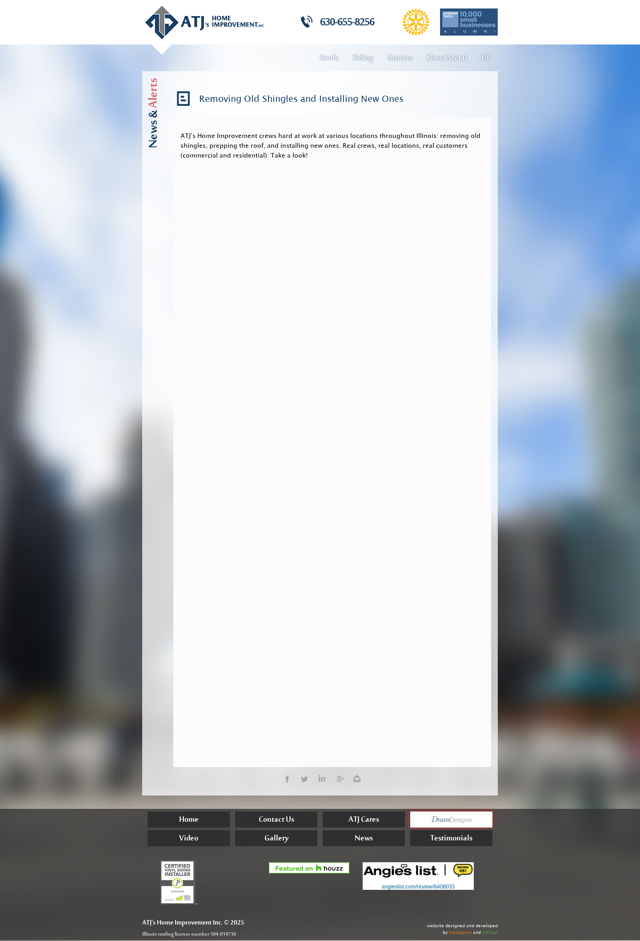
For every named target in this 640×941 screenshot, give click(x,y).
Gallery (276, 839)
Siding (362, 58)
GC (486, 58)
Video (188, 839)
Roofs (329, 58)
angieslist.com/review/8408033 (418, 887)
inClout (490, 932)
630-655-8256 (347, 23)
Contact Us (276, 821)
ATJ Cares (363, 821)
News (364, 839)
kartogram (460, 932)
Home (189, 821)
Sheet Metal (447, 58)
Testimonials (451, 839)
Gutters (400, 58)
